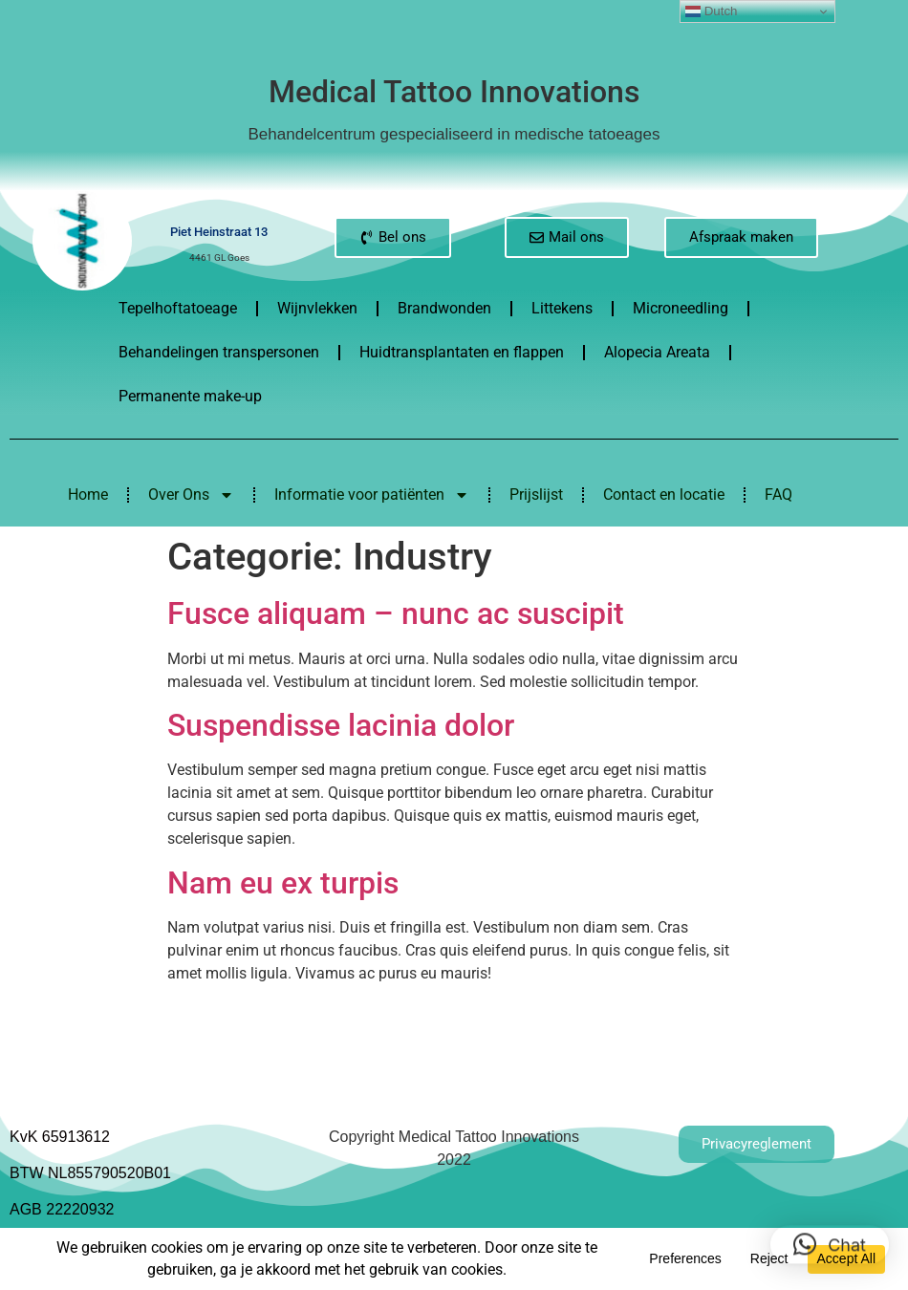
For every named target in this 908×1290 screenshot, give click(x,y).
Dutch (711, 11)
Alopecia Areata (657, 352)
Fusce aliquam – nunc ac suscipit (395, 613)
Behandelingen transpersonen (219, 352)
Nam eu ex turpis (283, 883)
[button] (829, 1234)
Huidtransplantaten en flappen (461, 352)
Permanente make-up (190, 396)
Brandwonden (444, 308)
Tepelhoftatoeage (178, 308)
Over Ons (191, 495)
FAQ (778, 494)
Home (88, 494)
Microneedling (680, 308)
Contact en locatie (663, 494)
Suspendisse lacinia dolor (340, 725)
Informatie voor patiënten (371, 495)
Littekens (562, 308)
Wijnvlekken (317, 308)
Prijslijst (536, 494)
